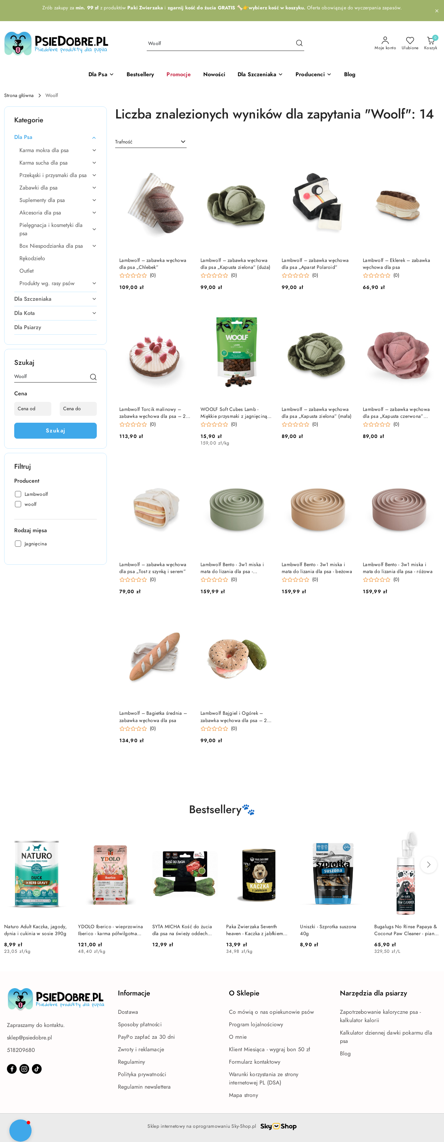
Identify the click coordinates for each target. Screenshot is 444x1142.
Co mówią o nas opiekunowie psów (271, 1012)
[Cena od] (32, 409)
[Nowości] (214, 75)
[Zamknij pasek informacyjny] (437, 11)
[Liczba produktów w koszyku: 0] (430, 43)
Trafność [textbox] (124, 142)
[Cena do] (78, 409)
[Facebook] (12, 1069)
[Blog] (350, 75)
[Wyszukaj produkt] (225, 44)
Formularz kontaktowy (254, 1062)
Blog (345, 1053)
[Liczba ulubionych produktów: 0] (410, 43)
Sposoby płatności (140, 1024)
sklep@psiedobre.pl (29, 1038)
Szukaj (56, 430)
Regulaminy (131, 1062)
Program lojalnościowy (256, 1024)
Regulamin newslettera (144, 1087)
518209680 (21, 1050)
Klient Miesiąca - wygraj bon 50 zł (269, 1049)
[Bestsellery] (140, 75)
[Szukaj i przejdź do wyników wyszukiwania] (299, 43)
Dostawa (128, 1012)
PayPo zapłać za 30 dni (146, 1037)
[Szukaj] (93, 377)
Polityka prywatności (142, 1074)
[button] (313, 75)
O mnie (238, 1037)
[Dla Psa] (101, 75)
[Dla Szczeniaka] (260, 75)
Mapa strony (243, 1095)
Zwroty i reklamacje (141, 1049)
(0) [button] (153, 275)
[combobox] (151, 142)
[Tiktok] (37, 1069)
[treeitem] (55, 137)
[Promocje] (178, 75)
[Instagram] (24, 1069)
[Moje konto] (385, 43)
